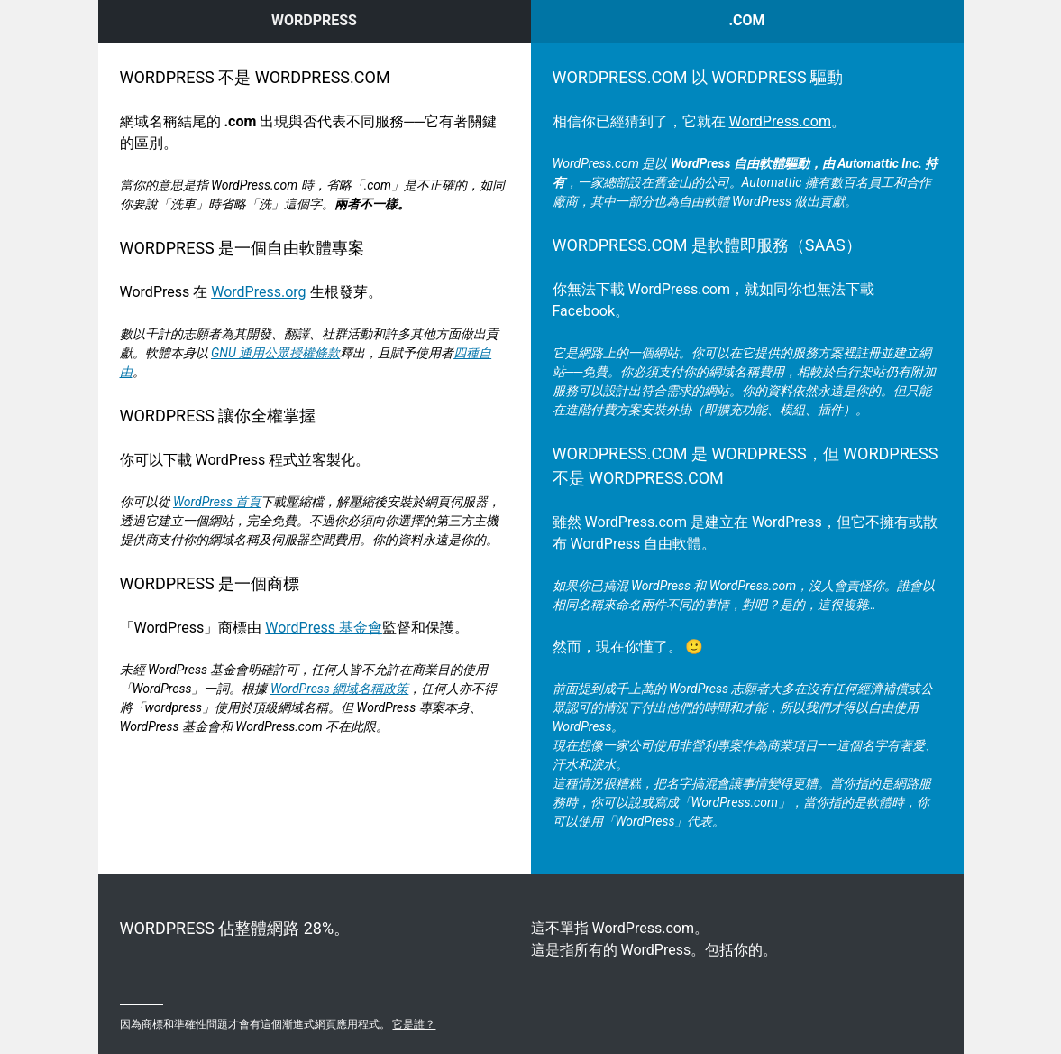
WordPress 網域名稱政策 (339, 688)
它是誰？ (413, 1024)
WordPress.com (779, 121)
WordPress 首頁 (217, 502)
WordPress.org (258, 291)
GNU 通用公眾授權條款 (275, 353)
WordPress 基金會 (323, 627)
